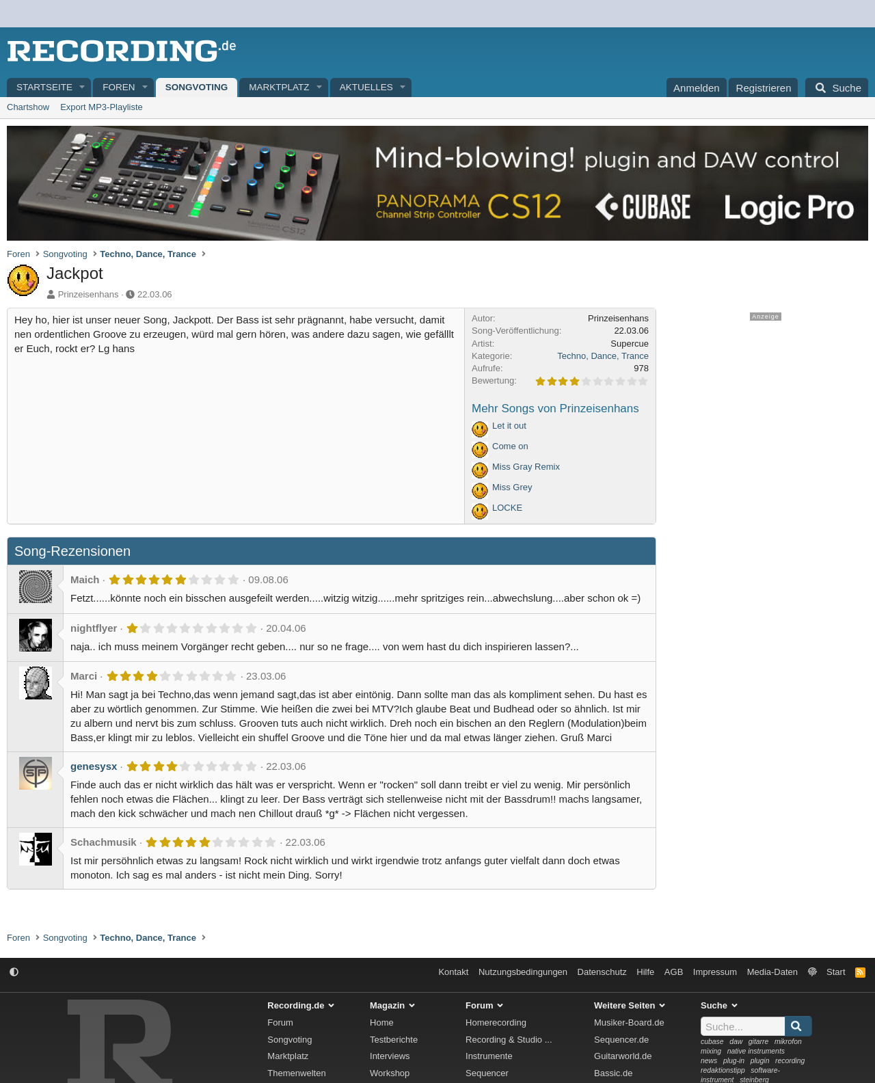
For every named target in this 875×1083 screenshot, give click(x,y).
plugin (760, 1061)
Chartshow (28, 107)
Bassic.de (613, 1073)
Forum (280, 1022)
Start (835, 972)
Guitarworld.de (623, 1056)
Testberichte (394, 1039)
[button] (83, 88)
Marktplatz (279, 87)
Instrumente (489, 1056)
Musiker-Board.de (629, 1022)
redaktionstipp (723, 1070)
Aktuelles (366, 87)
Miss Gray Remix (526, 467)
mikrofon (788, 1041)
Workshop (389, 1073)
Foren (119, 87)
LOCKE (507, 508)
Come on (510, 446)
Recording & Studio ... (509, 1039)
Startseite (44, 87)
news (709, 1061)
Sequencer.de (621, 1039)
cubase (712, 1041)
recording (790, 1061)
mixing (711, 1051)
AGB (673, 972)
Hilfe (645, 972)
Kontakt (453, 972)
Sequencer (487, 1073)
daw (735, 1041)
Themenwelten (296, 1073)
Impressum (715, 972)
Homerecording (496, 1022)
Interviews (390, 1056)
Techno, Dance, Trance (603, 356)
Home (382, 1022)
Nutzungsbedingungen (523, 972)
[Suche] (836, 87)
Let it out (509, 425)
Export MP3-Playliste (101, 107)
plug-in (733, 1061)
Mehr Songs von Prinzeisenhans (555, 408)
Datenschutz (602, 972)
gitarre (758, 1041)
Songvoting (196, 87)
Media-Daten (772, 972)
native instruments (756, 1051)
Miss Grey (512, 487)
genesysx (93, 766)
